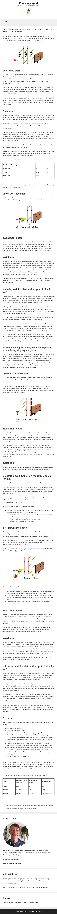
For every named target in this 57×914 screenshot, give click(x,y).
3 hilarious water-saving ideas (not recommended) (20, 808)
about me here (16, 863)
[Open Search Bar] (54, 21)
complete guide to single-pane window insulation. (20, 367)
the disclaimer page (31, 903)
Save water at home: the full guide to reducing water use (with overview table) (29, 805)
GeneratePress (38, 911)
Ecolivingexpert (28, 3)
